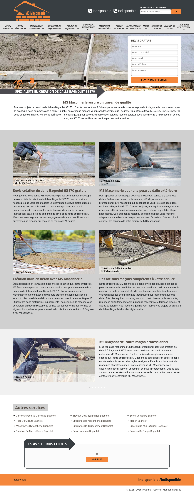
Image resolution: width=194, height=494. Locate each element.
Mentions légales (172, 489)
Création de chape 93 (156, 27)
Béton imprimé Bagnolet (86, 431)
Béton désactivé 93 (20, 27)
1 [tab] (89, 387)
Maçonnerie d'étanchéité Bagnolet (34, 426)
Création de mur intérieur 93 (88, 27)
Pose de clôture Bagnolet (29, 420)
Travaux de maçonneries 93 (71, 27)
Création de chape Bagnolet (145, 431)
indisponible (99, 10)
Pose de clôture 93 (119, 27)
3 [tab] (95, 387)
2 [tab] (92, 387)
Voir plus (97, 459)
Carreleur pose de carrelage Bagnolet (36, 415)
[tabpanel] (97, 360)
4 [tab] (98, 387)
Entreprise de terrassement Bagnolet (93, 426)
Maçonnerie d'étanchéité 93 (105, 27)
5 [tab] (101, 387)
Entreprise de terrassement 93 (36, 27)
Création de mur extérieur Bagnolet (148, 426)
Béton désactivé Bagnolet (143, 415)
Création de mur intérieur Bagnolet (34, 431)
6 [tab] (104, 387)
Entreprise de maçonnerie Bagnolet (92, 420)
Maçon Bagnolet (138, 420)
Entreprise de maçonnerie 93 (54, 27)
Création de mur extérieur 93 (183, 27)
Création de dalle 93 (169, 27)
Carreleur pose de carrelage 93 (133, 27)
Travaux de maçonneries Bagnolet (91, 415)
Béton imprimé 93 (8, 27)
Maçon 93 (146, 27)
